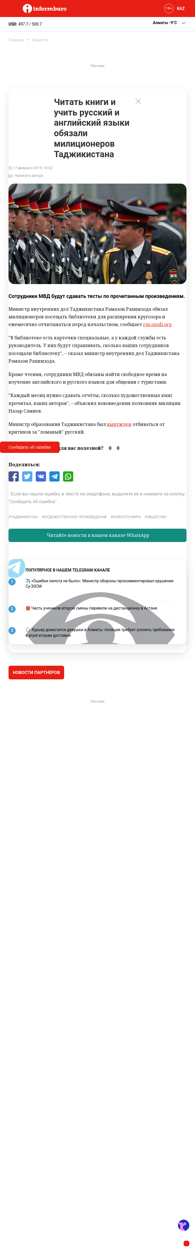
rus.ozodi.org (157, 324)
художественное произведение (75, 517)
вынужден (119, 424)
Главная (16, 40)
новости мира (127, 517)
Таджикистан (24, 517)
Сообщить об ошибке (30, 447)
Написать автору (28, 175)
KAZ (181, 8)
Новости (40, 40)
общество (156, 517)
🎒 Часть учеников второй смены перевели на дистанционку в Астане (91, 608)
